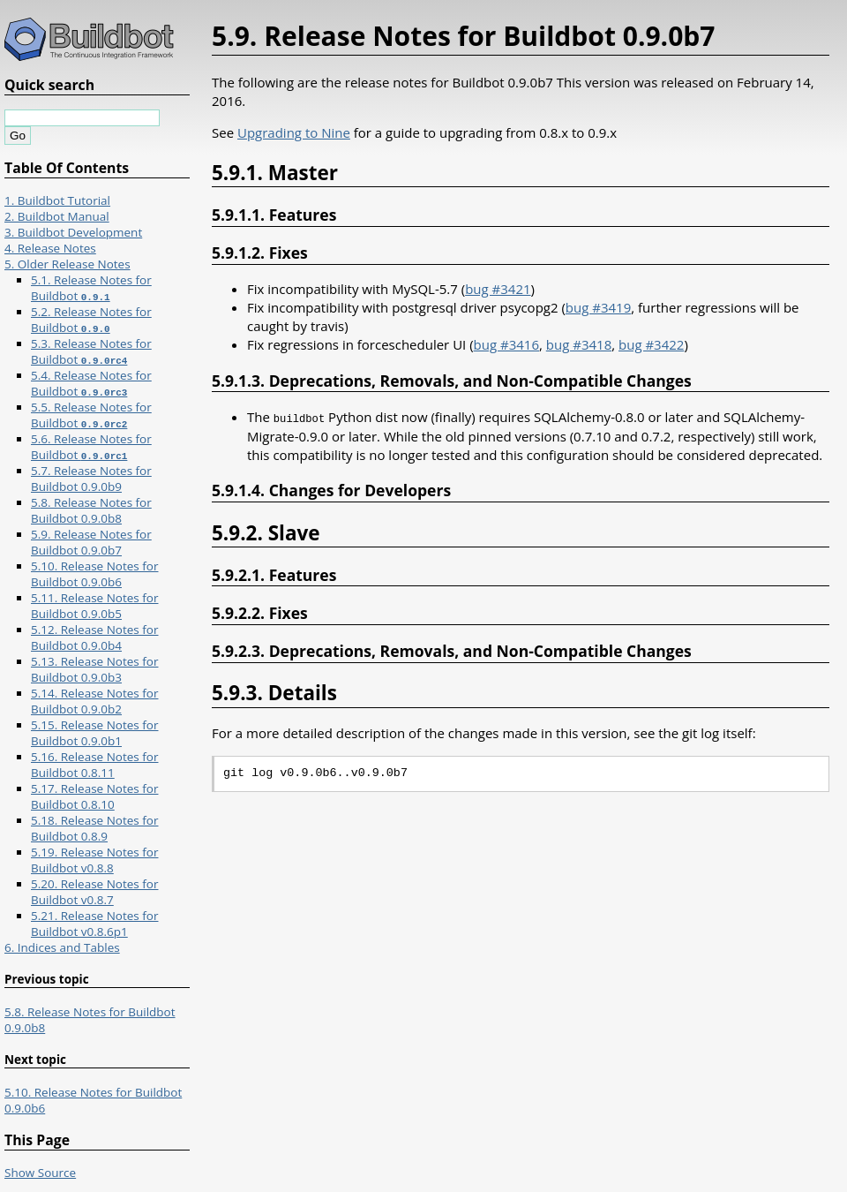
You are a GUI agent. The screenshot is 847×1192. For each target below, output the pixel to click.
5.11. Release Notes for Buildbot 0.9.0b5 (94, 606)
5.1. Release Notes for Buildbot (91, 288)
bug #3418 (578, 344)
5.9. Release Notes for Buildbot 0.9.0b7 (91, 542)
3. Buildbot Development (73, 232)
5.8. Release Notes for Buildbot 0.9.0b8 (91, 510)
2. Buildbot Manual (56, 216)
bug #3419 (598, 307)
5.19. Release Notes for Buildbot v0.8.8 (94, 860)
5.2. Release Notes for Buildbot (91, 320)
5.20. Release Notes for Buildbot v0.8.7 (94, 892)
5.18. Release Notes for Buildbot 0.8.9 (94, 828)
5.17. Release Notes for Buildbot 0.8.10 (94, 796)
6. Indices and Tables (62, 947)
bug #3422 (651, 344)
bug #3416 (506, 344)
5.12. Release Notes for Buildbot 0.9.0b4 (94, 637)
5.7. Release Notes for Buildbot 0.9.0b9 (91, 478)
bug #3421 (497, 289)
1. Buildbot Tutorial (57, 200)
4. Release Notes (50, 248)
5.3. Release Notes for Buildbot (91, 351)
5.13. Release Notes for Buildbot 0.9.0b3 (94, 669)
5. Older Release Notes (67, 264)
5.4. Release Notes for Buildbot (91, 383)
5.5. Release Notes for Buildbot (91, 415)
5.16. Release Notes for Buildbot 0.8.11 (94, 765)
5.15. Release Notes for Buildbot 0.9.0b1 (94, 733)
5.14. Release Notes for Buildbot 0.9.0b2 (94, 701)
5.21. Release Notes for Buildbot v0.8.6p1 (94, 923)
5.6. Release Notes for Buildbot (91, 447)
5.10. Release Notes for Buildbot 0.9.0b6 (94, 574)
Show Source (40, 1173)
